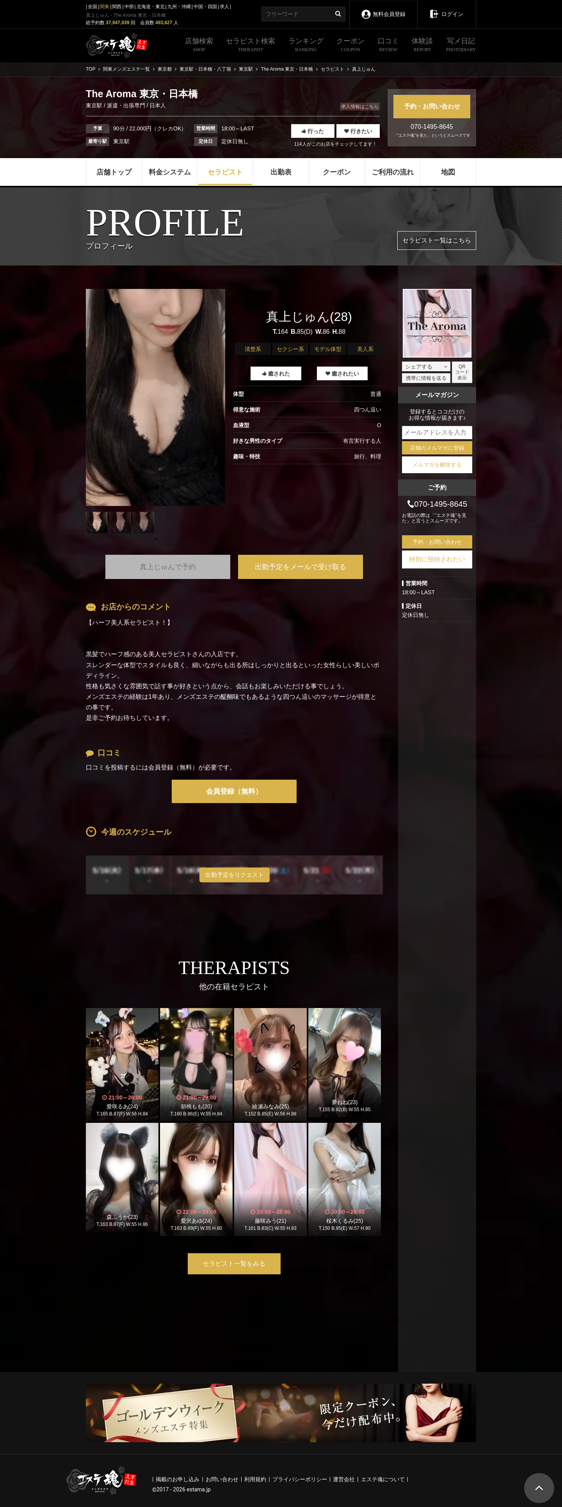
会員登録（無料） (234, 791)
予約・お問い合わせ (432, 106)
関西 (116, 6)
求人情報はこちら (360, 106)
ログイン (446, 8)
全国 (92, 6)
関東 (104, 6)
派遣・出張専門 (126, 105)
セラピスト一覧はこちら (436, 240)
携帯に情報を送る (426, 378)
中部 (129, 6)
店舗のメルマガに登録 (437, 448)
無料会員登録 (383, 8)
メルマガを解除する (437, 464)
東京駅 (95, 105)
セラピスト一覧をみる (234, 1263)
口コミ (388, 45)
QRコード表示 (462, 372)
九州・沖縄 (179, 6)
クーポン (350, 45)
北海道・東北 (151, 6)
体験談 (422, 45)
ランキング (306, 45)
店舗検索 (199, 45)
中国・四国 (205, 6)
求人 (224, 6)
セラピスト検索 (250, 45)
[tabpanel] (155, 397)
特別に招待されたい (437, 559)
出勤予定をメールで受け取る (300, 567)
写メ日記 (461, 45)
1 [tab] (156, 539)
